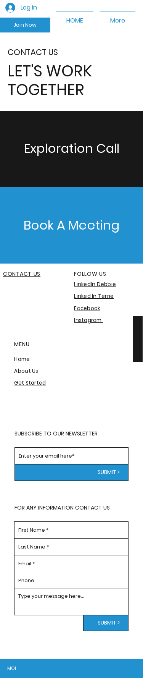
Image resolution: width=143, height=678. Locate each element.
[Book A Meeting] (71, 225)
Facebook (87, 308)
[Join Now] (25, 25)
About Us (26, 371)
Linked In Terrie (94, 296)
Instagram (88, 320)
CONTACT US (21, 274)
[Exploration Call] (71, 148)
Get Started (30, 383)
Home (22, 359)
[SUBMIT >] (71, 472)
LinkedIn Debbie (95, 284)
